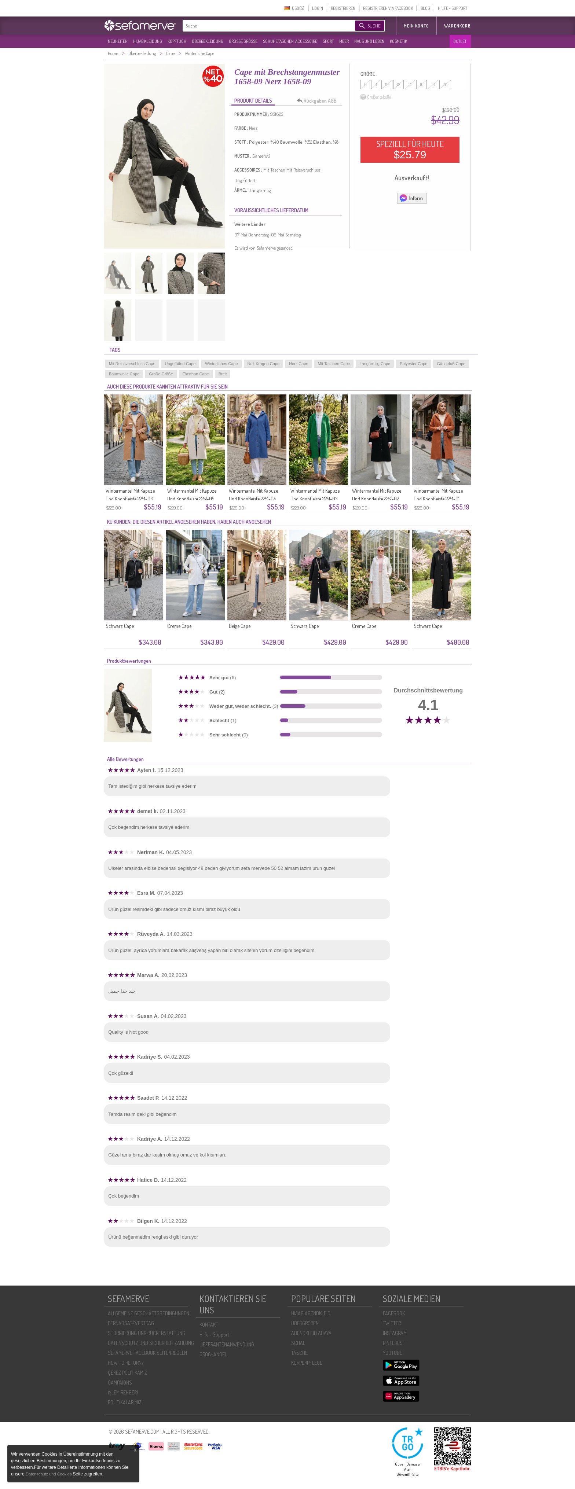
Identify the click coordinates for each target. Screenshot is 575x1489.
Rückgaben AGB (319, 101)
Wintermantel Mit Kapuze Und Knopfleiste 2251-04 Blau (253, 499)
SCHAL (298, 1343)
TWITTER (392, 1323)
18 (433, 84)
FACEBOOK (394, 1313)
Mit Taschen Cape (334, 363)
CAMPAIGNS (120, 1382)
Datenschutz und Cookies (49, 1474)
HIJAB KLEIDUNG (147, 41)
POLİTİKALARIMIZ (125, 1402)
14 (410, 84)
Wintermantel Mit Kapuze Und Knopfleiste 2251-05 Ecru (191, 499)
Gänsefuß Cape (451, 363)
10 (387, 84)
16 (421, 84)
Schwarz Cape (120, 626)
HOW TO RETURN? (125, 1363)
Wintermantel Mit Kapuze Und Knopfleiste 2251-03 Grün (315, 499)
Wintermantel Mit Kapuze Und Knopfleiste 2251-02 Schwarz (376, 499)
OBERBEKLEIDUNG (207, 41)
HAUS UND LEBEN (369, 41)
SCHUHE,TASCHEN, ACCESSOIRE (290, 41)
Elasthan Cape (196, 374)
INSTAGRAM (395, 1333)
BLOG (425, 8)
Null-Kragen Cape (263, 363)
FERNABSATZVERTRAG (131, 1323)
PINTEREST (394, 1343)
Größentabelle (375, 97)
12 (398, 84)
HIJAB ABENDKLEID (310, 1313)
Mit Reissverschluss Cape (132, 363)
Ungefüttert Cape (180, 363)
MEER (344, 41)
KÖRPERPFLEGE (306, 1363)
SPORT (328, 41)
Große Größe (161, 374)
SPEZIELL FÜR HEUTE (410, 150)
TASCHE (299, 1353)
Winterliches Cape (221, 363)
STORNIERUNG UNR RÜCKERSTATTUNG (146, 1333)
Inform (411, 198)
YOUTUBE (392, 1353)
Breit (223, 374)
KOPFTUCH (177, 41)
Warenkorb (457, 26)
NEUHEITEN (118, 41)
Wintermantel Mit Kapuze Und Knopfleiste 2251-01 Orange (438, 499)
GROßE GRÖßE (243, 41)
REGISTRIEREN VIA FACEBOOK (388, 8)
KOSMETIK (398, 41)
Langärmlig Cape (374, 363)
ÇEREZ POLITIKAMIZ (127, 1372)
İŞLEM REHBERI (123, 1392)
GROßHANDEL (213, 1354)
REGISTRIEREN (343, 8)
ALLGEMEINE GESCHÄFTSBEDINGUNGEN (148, 1313)
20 (445, 84)
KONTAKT (208, 1324)
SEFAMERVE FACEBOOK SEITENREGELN (147, 1353)
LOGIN (317, 8)
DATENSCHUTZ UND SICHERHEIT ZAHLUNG (151, 1343)
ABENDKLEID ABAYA (311, 1333)
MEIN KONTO (416, 26)
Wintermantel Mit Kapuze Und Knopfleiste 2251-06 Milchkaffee (130, 499)
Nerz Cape (298, 363)
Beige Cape (239, 626)
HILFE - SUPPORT (452, 8)
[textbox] (263, 26)
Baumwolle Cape (124, 374)
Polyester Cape (413, 363)
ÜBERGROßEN (305, 1323)
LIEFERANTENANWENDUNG (226, 1344)
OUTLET (459, 41)
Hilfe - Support (214, 1334)
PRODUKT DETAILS (253, 101)
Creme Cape (179, 626)
